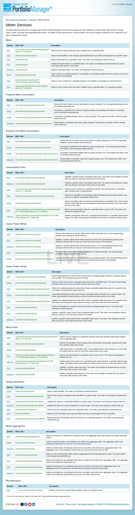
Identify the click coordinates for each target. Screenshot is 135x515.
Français (129, 4)
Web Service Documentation (16, 20)
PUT (8, 65)
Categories (33, 20)
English (121, 4)
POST (9, 75)
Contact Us (60, 504)
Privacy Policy (71, 504)
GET (8, 51)
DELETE (10, 70)
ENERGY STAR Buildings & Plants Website (113, 504)
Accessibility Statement (86, 504)
